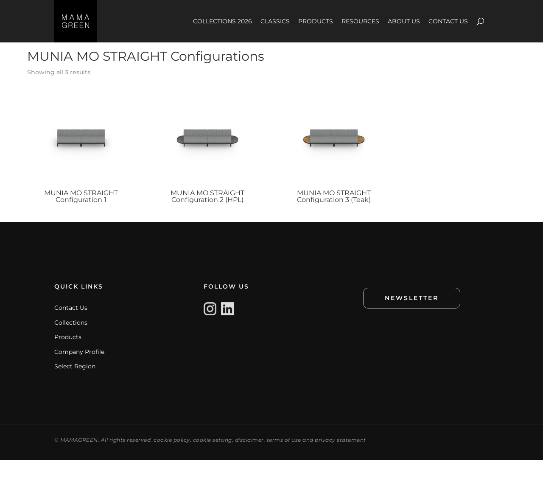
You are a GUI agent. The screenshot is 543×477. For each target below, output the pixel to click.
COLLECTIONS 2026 (222, 21)
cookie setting (212, 457)
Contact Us (70, 324)
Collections (70, 339)
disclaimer (249, 457)
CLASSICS (275, 21)
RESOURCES (360, 21)
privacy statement (340, 457)
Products (67, 354)
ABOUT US (404, 21)
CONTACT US (448, 21)
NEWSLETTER (412, 315)
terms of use (284, 457)
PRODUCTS (315, 21)
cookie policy (172, 457)
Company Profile (79, 369)
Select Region (74, 383)
